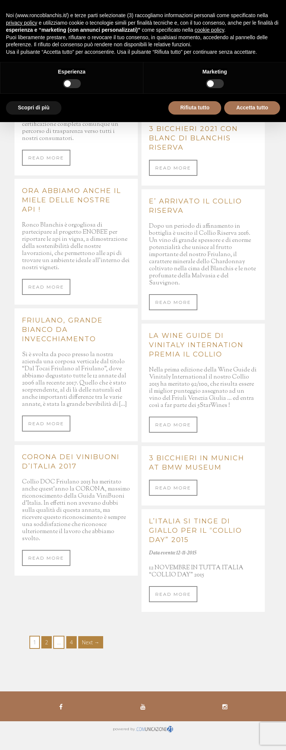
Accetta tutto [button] (252, 108)
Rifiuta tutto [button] (195, 108)
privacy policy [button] (21, 23)
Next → (90, 642)
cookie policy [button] (209, 30)
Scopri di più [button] (34, 108)
